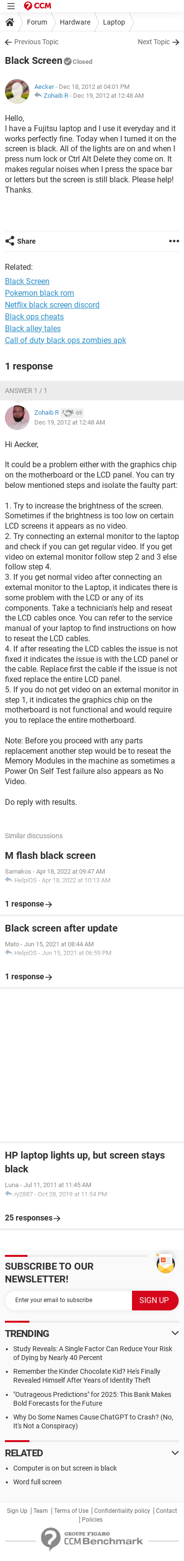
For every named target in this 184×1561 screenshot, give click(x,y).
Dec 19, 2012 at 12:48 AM (108, 95)
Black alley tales (33, 328)
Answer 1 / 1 (26, 391)
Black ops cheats (34, 316)
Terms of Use (71, 1510)
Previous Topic (36, 42)
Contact (166, 1510)
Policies (92, 1519)
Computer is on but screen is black (65, 1468)
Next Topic (154, 42)
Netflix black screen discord (52, 305)
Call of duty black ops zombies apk (65, 340)
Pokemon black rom (39, 293)
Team (40, 1510)
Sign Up (17, 1510)
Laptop (114, 22)
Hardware (75, 22)
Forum (37, 22)
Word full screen (37, 1482)
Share (26, 241)
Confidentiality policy (122, 1510)
